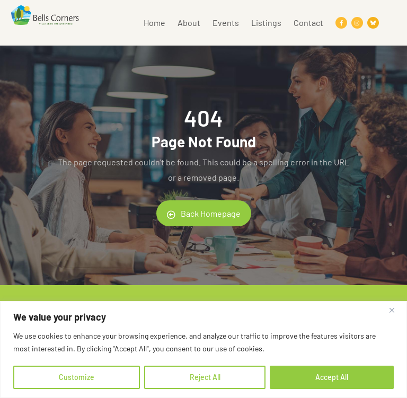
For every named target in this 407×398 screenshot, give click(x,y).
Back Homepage (204, 213)
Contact (308, 22)
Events (226, 22)
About (189, 22)
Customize (76, 377)
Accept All (331, 377)
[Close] (396, 310)
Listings (266, 22)
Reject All (205, 377)
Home (154, 22)
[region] (203, 349)
